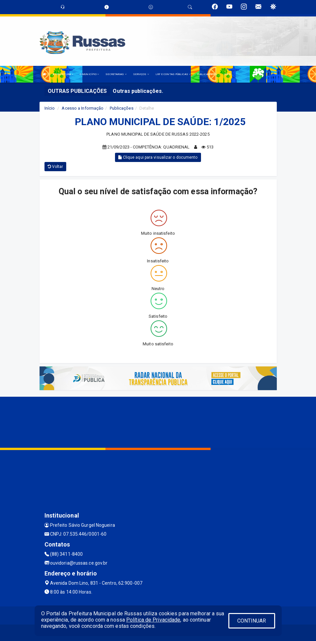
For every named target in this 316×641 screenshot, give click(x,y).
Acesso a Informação (82, 108)
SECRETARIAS (115, 74)
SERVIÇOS (141, 74)
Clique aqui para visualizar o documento (157, 157)
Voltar (55, 166)
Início (49, 108)
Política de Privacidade (153, 620)
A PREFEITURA (63, 74)
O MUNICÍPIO (89, 74)
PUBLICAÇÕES (207, 74)
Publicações (121, 108)
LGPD (227, 74)
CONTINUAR (251, 621)
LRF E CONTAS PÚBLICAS (173, 74)
